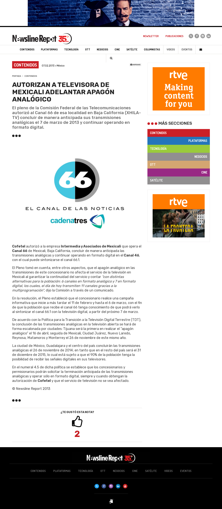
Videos (171, 49)
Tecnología (158, 149)
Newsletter (151, 36)
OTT (153, 164)
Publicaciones (174, 36)
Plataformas (197, 141)
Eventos (187, 49)
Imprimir (135, 65)
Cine (204, 172)
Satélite (156, 180)
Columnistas (152, 49)
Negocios (200, 156)
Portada (16, 76)
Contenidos (30, 76)
